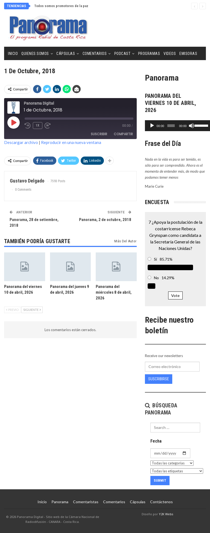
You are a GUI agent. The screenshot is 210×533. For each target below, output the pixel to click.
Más (183, 53)
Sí (155, 259)
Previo (12, 309)
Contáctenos (161, 501)
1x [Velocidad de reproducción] (37, 125)
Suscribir (99, 134)
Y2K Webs (166, 514)
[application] (175, 125)
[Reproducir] (152, 125)
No (156, 277)
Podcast (122, 53)
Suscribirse (158, 379)
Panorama (59, 501)
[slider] (169, 125)
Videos (170, 53)
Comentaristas (85, 501)
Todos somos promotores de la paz (61, 6)
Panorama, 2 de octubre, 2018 (105, 219)
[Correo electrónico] (172, 367)
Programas (149, 53)
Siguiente (32, 309)
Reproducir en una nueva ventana (71, 142)
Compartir (123, 134)
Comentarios (95, 53)
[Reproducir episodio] (13, 122)
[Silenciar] (189, 125)
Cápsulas (65, 53)
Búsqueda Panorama (161, 409)
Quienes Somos (35, 53)
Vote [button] (175, 295)
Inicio (13, 53)
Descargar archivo (21, 142)
